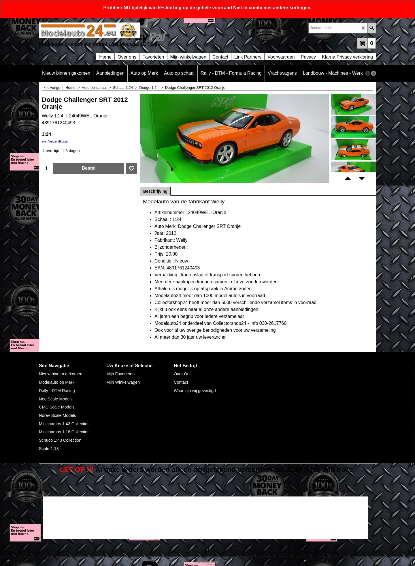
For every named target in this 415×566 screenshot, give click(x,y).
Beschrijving (155, 191)
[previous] (367, 73)
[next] (373, 73)
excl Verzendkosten (55, 141)
